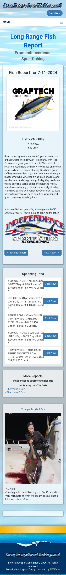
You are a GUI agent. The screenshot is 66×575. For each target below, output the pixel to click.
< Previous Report (16, 252)
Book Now (50, 283)
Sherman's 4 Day (16, 389)
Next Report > (52, 252)
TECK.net (55, 569)
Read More (23, 499)
